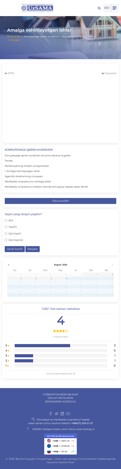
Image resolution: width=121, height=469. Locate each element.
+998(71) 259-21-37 (82, 423)
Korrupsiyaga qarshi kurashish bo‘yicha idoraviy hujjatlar (38, 155)
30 (66, 274)
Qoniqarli (15, 233)
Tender (9, 160)
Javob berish (15, 249)
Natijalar (32, 249)
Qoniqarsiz (16, 240)
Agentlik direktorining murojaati (24, 176)
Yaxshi (13, 226)
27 (20, 274)
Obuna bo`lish (60, 200)
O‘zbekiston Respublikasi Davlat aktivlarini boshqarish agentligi (60, 398)
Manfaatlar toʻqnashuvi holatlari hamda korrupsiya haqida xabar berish (46, 186)
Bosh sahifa (13, 36)
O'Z (106, 7)
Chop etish (109, 73)
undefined (8, 264)
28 (35, 274)
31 (82, 274)
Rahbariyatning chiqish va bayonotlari (27, 165)
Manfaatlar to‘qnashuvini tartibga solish (28, 181)
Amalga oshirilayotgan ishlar (23, 171)
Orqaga (14, 39)
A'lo (11, 220)
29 (51, 274)
